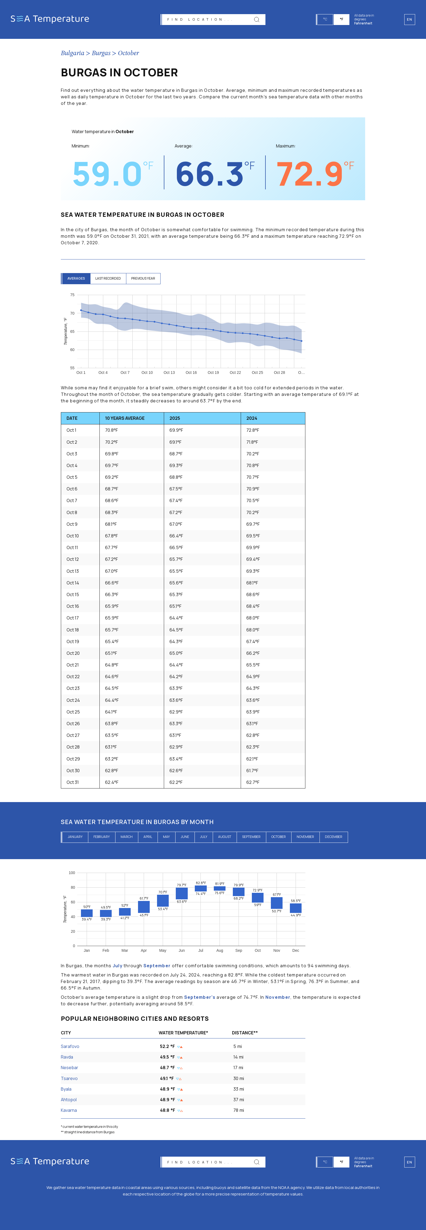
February (101, 836)
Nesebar (69, 1068)
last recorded (109, 278)
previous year (144, 278)
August (224, 836)
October (128, 53)
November (305, 836)
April (147, 836)
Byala (66, 1089)
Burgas (101, 53)
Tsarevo (69, 1078)
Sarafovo (70, 1046)
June (185, 836)
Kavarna (69, 1110)
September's (199, 997)
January (75, 836)
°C (325, 19)
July (203, 836)
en (409, 1162)
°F (341, 19)
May (166, 836)
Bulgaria (72, 53)
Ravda (67, 1057)
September (251, 836)
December (333, 836)
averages (76, 278)
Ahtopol (69, 1100)
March (127, 836)
